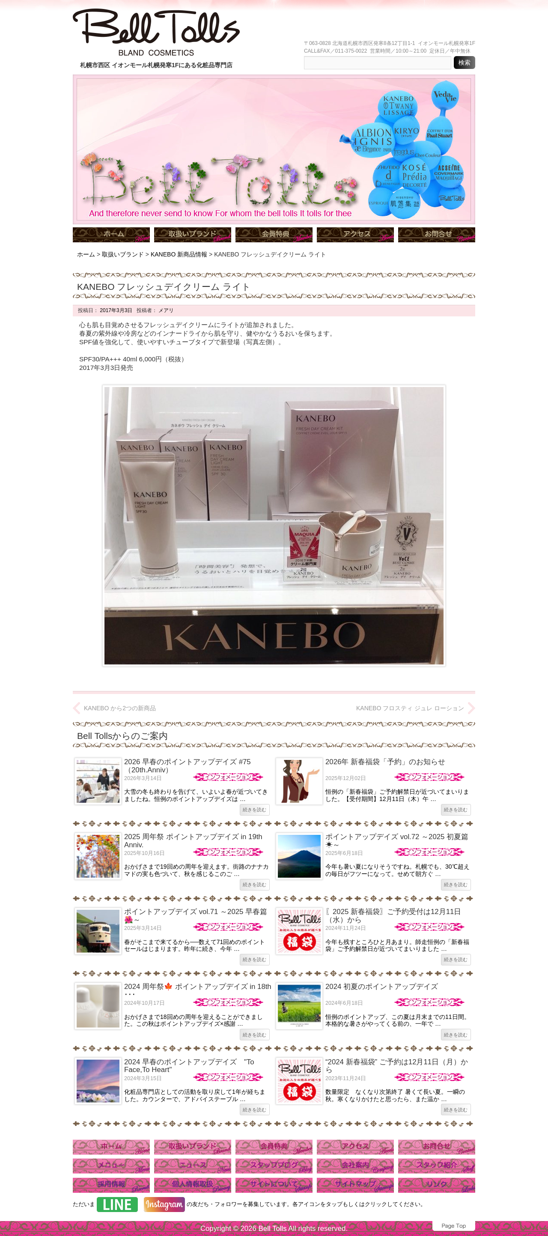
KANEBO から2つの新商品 (120, 708)
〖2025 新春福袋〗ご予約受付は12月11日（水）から (393, 915)
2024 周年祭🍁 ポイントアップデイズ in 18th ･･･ (197, 990)
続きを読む (254, 809)
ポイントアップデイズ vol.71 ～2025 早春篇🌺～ (195, 915)
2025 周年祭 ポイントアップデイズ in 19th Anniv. (193, 841)
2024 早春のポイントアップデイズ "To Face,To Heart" (189, 1066)
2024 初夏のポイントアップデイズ (381, 987)
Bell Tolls (272, 1228)
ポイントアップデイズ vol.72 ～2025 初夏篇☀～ (396, 841)
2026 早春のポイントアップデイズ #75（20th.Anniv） (187, 766)
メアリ (165, 310)
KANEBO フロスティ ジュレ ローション (410, 708)
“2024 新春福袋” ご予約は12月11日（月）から (396, 1066)
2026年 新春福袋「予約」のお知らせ (385, 762)
